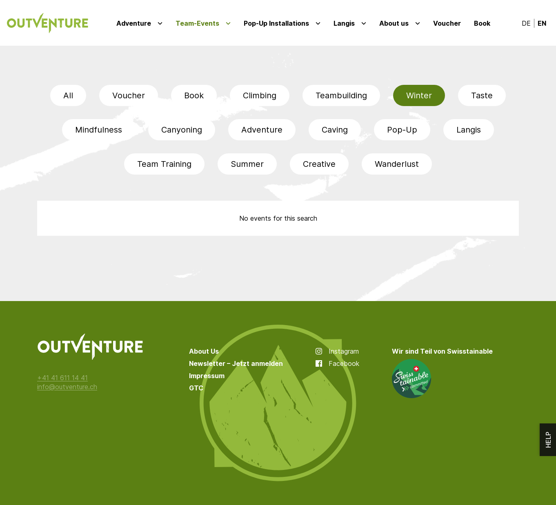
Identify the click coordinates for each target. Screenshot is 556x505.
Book (482, 23)
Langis (344, 23)
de (526, 23)
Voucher (447, 23)
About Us (204, 351)
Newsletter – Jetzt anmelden (236, 363)
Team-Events (197, 23)
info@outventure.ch (67, 387)
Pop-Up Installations (276, 23)
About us (394, 23)
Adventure (133, 23)
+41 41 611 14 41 (62, 378)
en (542, 23)
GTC (196, 388)
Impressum (207, 376)
